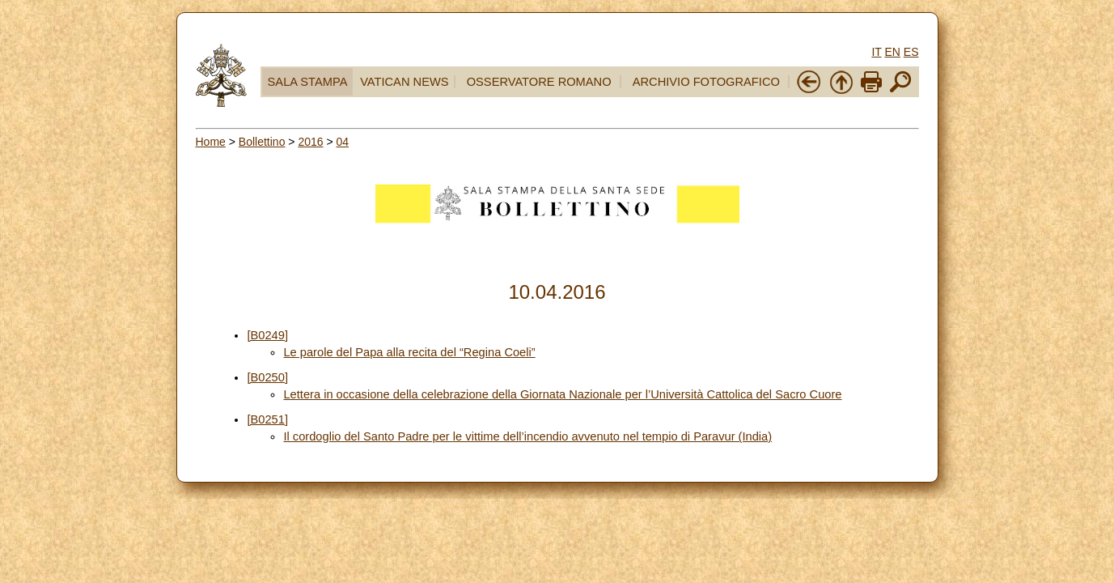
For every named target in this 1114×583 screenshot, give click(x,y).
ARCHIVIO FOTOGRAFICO (706, 81)
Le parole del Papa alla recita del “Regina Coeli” (409, 352)
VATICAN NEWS (404, 81)
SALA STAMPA (308, 81)
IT (876, 51)
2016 (310, 141)
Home (211, 141)
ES (911, 51)
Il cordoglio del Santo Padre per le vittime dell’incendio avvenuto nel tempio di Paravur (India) (527, 436)
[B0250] (267, 377)
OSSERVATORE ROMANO (539, 81)
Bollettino (262, 141)
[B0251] (267, 419)
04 (343, 141)
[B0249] (267, 335)
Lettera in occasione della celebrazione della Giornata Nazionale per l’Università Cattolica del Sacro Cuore (562, 394)
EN (892, 51)
